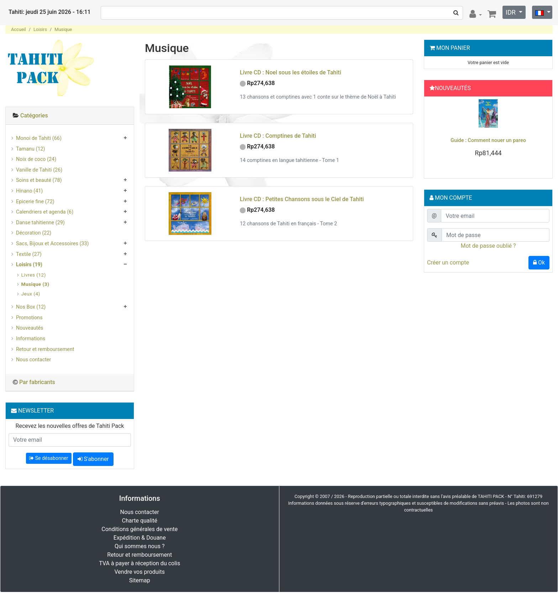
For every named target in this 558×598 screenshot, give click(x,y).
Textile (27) (29, 254)
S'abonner (93, 459)
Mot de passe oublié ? (488, 245)
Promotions (29, 318)
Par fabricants (37, 382)
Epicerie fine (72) (35, 202)
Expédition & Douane (140, 537)
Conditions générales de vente (139, 529)
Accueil (18, 29)
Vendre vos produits (140, 571)
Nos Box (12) (31, 307)
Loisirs (40, 29)
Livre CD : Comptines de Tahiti (278, 135)
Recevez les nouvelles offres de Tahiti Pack (70, 426)
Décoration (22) (33, 233)
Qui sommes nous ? (139, 546)
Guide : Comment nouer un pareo (488, 140)
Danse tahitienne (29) (40, 223)
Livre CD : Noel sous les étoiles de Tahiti (290, 72)
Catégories (34, 115)
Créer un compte (448, 262)
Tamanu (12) (30, 149)
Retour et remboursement (45, 349)
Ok (539, 262)
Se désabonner (48, 458)
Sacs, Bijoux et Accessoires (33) (52, 244)
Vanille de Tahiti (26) (39, 170)
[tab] (70, 116)
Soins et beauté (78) (39, 180)
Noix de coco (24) (36, 159)
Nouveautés (29, 328)
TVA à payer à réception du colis (139, 563)
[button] (436, 135)
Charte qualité (139, 520)
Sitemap (139, 580)
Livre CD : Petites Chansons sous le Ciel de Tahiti (302, 199)
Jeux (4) (30, 294)
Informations (30, 339)
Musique (63, 29)
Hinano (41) (29, 191)
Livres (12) (33, 275)
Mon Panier (453, 47)
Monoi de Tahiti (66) (39, 138)
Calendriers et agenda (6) (44, 212)
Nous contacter (33, 360)
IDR (511, 12)
